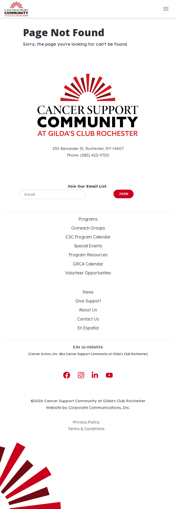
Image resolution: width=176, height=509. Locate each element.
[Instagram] (82, 375)
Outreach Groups (88, 227)
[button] (166, 9)
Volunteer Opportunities (88, 272)
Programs (88, 218)
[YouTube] (109, 375)
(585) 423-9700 (94, 155)
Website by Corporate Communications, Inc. (88, 407)
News (88, 291)
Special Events (88, 245)
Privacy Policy (86, 422)
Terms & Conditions (86, 428)
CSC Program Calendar (88, 236)
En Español (88, 327)
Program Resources (88, 254)
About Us (88, 309)
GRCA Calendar (88, 263)
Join (123, 194)
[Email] (52, 194)
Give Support (88, 300)
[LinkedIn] (96, 375)
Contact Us (88, 318)
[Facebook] (67, 375)
